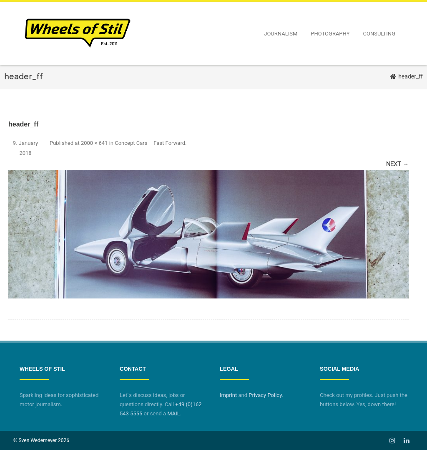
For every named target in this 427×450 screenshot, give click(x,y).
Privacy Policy (265, 395)
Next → (397, 164)
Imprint (228, 395)
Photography (330, 33)
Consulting (379, 33)
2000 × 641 (94, 143)
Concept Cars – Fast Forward (150, 143)
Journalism (280, 33)
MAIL (173, 413)
